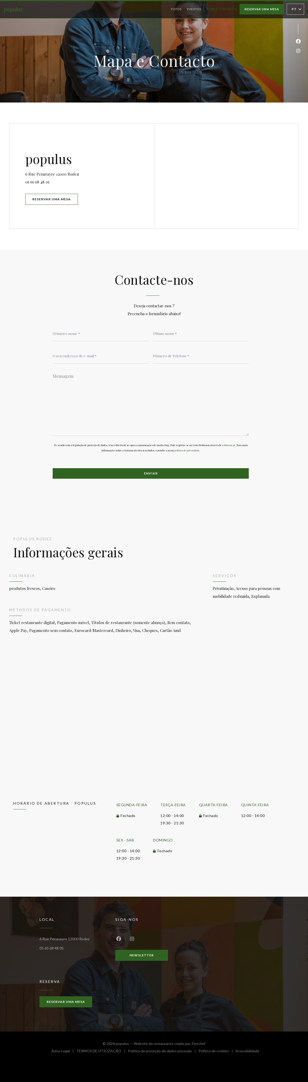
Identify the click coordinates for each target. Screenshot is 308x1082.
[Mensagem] (151, 403)
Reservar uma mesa (262, 9)
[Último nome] (201, 333)
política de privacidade (187, 450)
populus (13, 9)
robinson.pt (228, 445)
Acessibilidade (247, 1052)
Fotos (176, 9)
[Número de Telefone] (201, 356)
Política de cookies (217, 1052)
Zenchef (198, 1043)
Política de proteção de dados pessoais (163, 1052)
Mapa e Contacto (222, 9)
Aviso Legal (63, 1052)
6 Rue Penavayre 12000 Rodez (74, 173)
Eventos (194, 9)
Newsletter (142, 955)
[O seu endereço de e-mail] (101, 356)
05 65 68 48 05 (37, 182)
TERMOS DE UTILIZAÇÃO (102, 1052)
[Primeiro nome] (101, 333)
